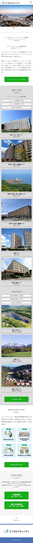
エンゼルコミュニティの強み (16, 79)
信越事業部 (16, 495)
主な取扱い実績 (16, 399)
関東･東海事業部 (16, 505)
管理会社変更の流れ (16, 464)
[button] (2, 16)
